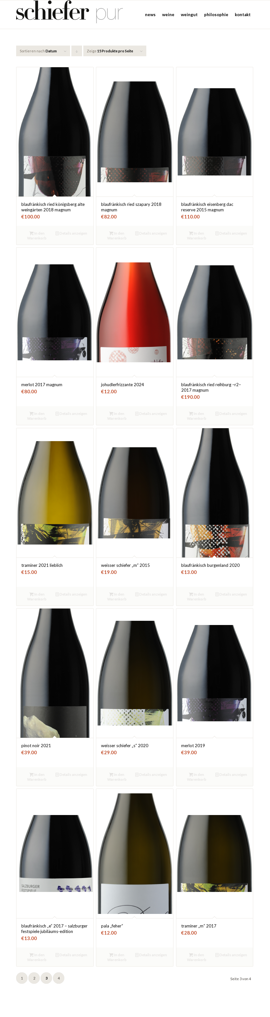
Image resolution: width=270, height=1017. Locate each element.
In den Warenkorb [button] (37, 235)
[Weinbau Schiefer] (71, 14)
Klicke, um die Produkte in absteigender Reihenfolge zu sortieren (77, 52)
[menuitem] (150, 14)
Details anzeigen (71, 233)
